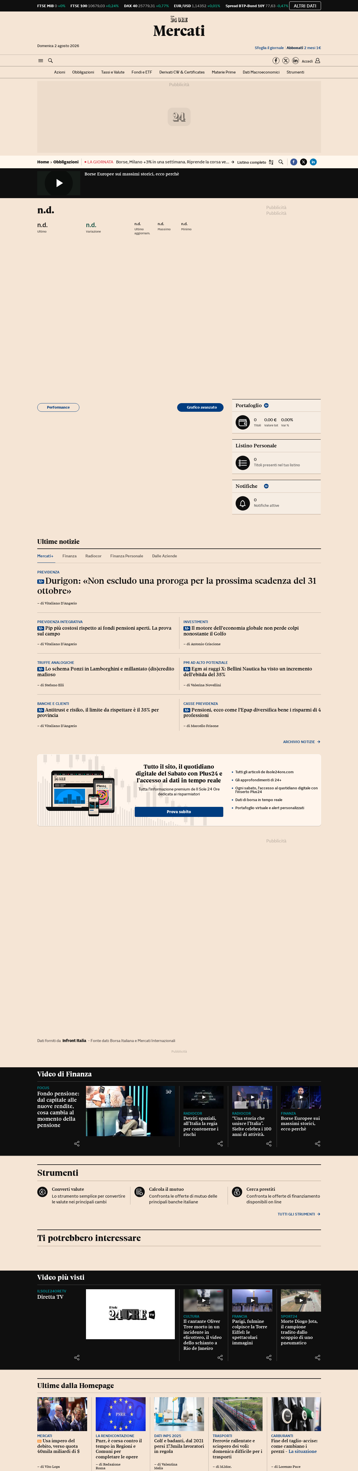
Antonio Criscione (205, 644)
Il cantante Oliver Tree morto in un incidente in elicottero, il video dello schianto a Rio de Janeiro (202, 1334)
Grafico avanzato (202, 407)
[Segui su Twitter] (285, 60)
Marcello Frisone (204, 726)
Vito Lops (52, 1466)
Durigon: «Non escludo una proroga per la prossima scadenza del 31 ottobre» (176, 585)
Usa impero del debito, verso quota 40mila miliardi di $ (58, 1446)
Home (43, 162)
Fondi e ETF (142, 72)
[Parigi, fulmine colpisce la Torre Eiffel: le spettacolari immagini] (252, 1300)
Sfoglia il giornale (269, 47)
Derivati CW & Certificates (182, 72)
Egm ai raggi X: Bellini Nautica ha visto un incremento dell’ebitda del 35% (247, 672)
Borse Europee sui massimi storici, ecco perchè (132, 174)
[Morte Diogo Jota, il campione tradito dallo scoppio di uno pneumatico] (301, 1300)
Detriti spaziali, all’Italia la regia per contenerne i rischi (200, 1126)
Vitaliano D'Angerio (61, 603)
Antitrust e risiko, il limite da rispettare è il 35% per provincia (98, 713)
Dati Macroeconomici (261, 72)
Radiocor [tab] (93, 555)
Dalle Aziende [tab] (164, 555)
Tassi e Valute (112, 72)
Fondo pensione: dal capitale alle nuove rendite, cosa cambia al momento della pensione (58, 1109)
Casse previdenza (200, 703)
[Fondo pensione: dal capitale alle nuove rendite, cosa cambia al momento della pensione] (130, 1111)
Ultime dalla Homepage (75, 1385)
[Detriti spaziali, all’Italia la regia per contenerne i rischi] (203, 1097)
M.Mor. (226, 1466)
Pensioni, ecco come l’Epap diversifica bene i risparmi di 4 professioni (252, 713)
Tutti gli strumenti (299, 1214)
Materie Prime (224, 72)
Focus (43, 1088)
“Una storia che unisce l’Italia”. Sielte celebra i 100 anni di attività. (251, 1126)
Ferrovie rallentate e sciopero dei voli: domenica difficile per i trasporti (237, 1449)
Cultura (191, 1316)
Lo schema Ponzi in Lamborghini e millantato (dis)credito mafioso (105, 672)
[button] (40, 61)
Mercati (179, 31)
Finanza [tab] (69, 555)
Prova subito (179, 811)
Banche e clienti (53, 703)
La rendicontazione (115, 1436)
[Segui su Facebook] (276, 60)
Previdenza (48, 572)
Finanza (288, 1113)
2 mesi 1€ (304, 47)
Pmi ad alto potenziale (205, 662)
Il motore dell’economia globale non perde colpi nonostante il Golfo (241, 631)
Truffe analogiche (55, 662)
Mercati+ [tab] (45, 555)
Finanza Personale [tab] (126, 555)
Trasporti (222, 1436)
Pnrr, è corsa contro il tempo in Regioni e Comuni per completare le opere (119, 1449)
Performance (58, 407)
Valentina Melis (165, 1466)
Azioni (59, 72)
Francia (239, 1316)
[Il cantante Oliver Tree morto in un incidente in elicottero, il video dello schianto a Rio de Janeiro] (203, 1300)
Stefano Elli (54, 685)
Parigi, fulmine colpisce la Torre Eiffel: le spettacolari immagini (249, 1332)
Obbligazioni (83, 72)
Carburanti (282, 1436)
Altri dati (305, 6)
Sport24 (289, 1316)
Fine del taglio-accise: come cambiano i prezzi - (294, 1446)
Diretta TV (50, 1296)
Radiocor (192, 1113)
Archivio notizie (302, 741)
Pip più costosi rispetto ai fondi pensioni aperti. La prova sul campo (104, 631)
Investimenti (195, 622)
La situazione (303, 1451)
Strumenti (295, 72)
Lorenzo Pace (289, 1466)
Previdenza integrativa (60, 622)
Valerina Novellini (206, 685)
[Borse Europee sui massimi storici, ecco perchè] (301, 1097)
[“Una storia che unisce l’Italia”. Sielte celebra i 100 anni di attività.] (252, 1097)
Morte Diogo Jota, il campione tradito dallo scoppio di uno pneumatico (299, 1332)
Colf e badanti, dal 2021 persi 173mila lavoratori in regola (179, 1446)
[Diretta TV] (130, 1314)
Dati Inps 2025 (167, 1436)
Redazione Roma (108, 1466)
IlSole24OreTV (51, 1291)
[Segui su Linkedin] (295, 60)
